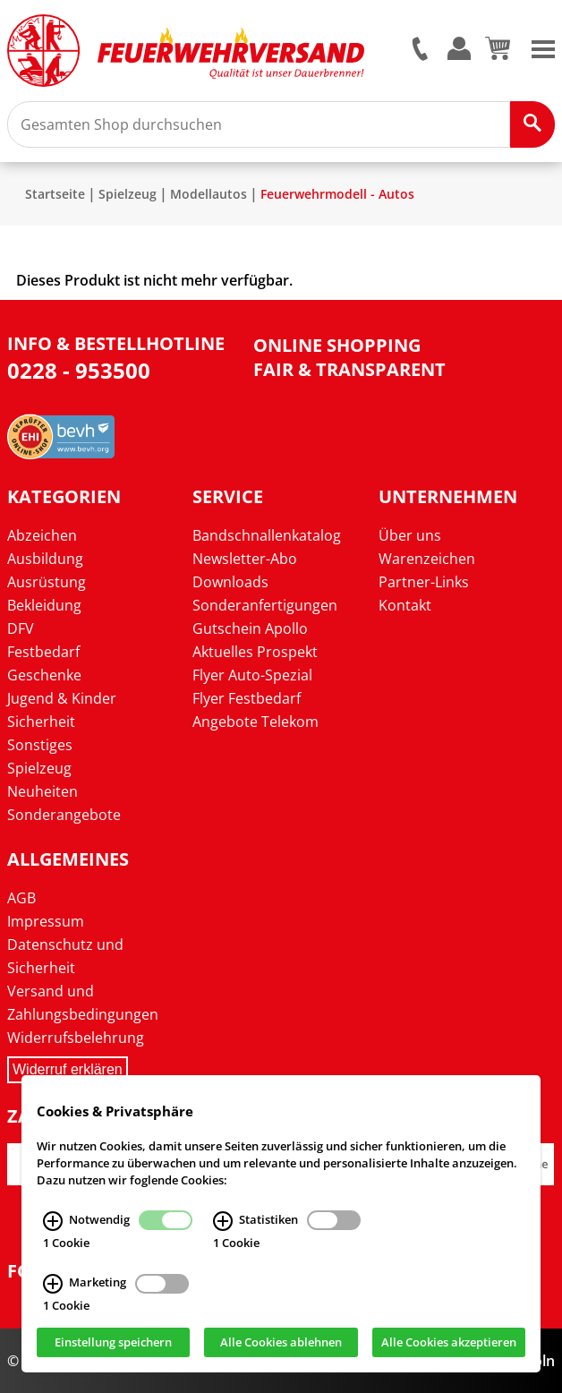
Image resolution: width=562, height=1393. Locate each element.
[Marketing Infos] (53, 1284)
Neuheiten (42, 791)
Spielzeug (127, 193)
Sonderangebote (64, 815)
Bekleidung (44, 605)
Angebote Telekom (255, 721)
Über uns (410, 535)
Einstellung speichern (113, 1342)
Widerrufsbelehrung (75, 1037)
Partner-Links (424, 582)
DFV (20, 628)
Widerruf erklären (68, 1069)
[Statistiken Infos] (223, 1220)
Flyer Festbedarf (246, 698)
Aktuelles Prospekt (255, 652)
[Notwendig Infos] (53, 1220)
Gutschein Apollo (250, 628)
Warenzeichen (427, 558)
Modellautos (208, 193)
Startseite (55, 193)
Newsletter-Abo (244, 558)
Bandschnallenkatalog (266, 535)
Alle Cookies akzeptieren (448, 1342)
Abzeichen (42, 535)
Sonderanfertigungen (264, 605)
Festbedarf (43, 652)
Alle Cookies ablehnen (281, 1342)
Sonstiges (39, 745)
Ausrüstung (46, 582)
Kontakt (405, 605)
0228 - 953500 (78, 370)
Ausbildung (45, 558)
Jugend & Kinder (61, 698)
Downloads (230, 582)
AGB (21, 898)
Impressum (45, 921)
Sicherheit (41, 721)
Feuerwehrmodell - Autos (337, 193)
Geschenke (44, 675)
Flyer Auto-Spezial (252, 675)
